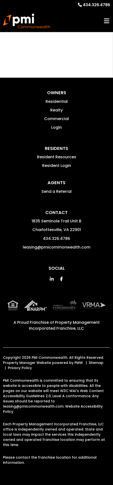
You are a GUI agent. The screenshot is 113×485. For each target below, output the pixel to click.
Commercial (56, 119)
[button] (51, 279)
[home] (26, 21)
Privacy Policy (20, 367)
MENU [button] (106, 21)
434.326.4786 (96, 5)
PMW (79, 362)
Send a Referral (56, 191)
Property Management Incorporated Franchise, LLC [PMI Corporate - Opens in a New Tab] (64, 325)
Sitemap (96, 362)
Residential (57, 101)
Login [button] (56, 127)
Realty (56, 110)
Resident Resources (56, 157)
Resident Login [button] (56, 165)
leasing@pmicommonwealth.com (56, 247)
